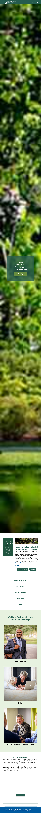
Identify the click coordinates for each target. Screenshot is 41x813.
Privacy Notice (7, 812)
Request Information (20, 274)
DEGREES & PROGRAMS (20, 580)
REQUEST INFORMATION (22, 569)
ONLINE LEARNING (20, 592)
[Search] (32, 3)
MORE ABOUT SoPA (20, 795)
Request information (20, 562)
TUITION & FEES (20, 586)
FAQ (20, 604)
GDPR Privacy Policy (14, 812)
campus (17, 565)
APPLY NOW (33, 569)
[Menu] (37, 2)
